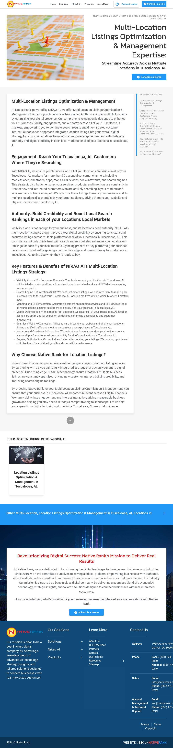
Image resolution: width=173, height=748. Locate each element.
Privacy (144, 724)
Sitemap (94, 664)
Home (53, 4)
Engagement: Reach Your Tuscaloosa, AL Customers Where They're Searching (152, 115)
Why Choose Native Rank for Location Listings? (152, 153)
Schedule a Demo (154, 4)
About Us (94, 641)
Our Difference (97, 645)
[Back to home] (19, 4)
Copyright (150, 728)
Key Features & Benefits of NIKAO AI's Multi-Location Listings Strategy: (151, 143)
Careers (93, 652)
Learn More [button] (102, 4)
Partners (94, 648)
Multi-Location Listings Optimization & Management (151, 103)
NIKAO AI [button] (76, 4)
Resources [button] (95, 660)
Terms (157, 724)
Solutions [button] (64, 4)
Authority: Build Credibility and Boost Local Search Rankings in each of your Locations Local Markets (152, 128)
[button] (86, 513)
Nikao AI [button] (54, 649)
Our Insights (96, 656)
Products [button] (89, 4)
